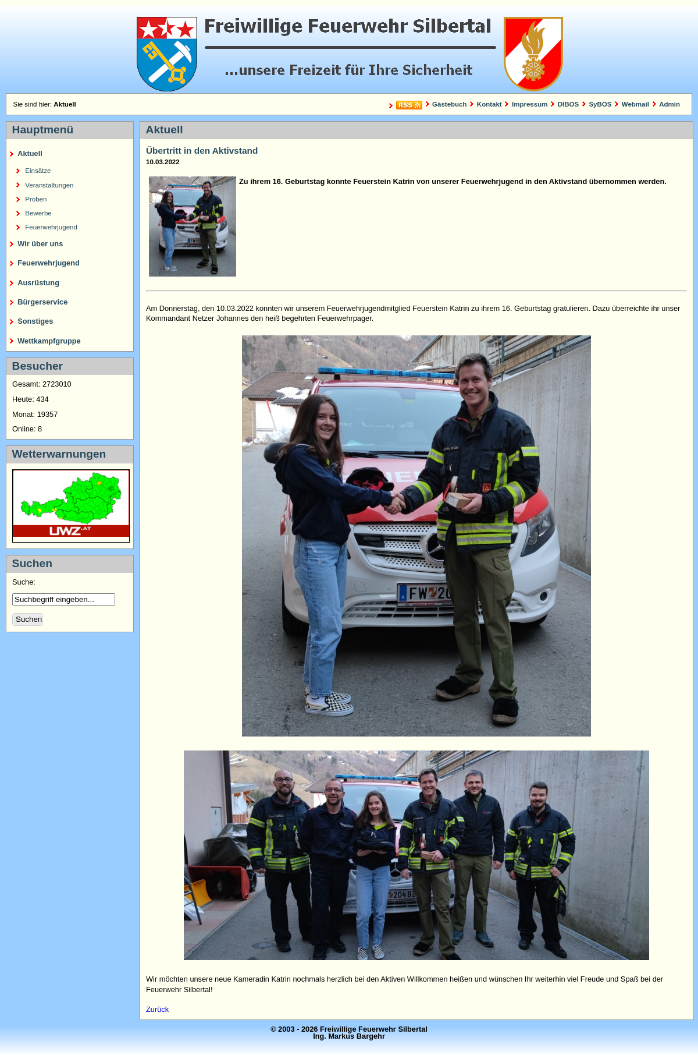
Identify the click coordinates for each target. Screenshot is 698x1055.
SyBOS (600, 104)
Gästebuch (449, 104)
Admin (669, 104)
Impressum (529, 104)
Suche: (24, 582)
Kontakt (489, 104)
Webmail (635, 104)
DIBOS (568, 104)
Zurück (157, 1009)
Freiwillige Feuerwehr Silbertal (349, 49)
